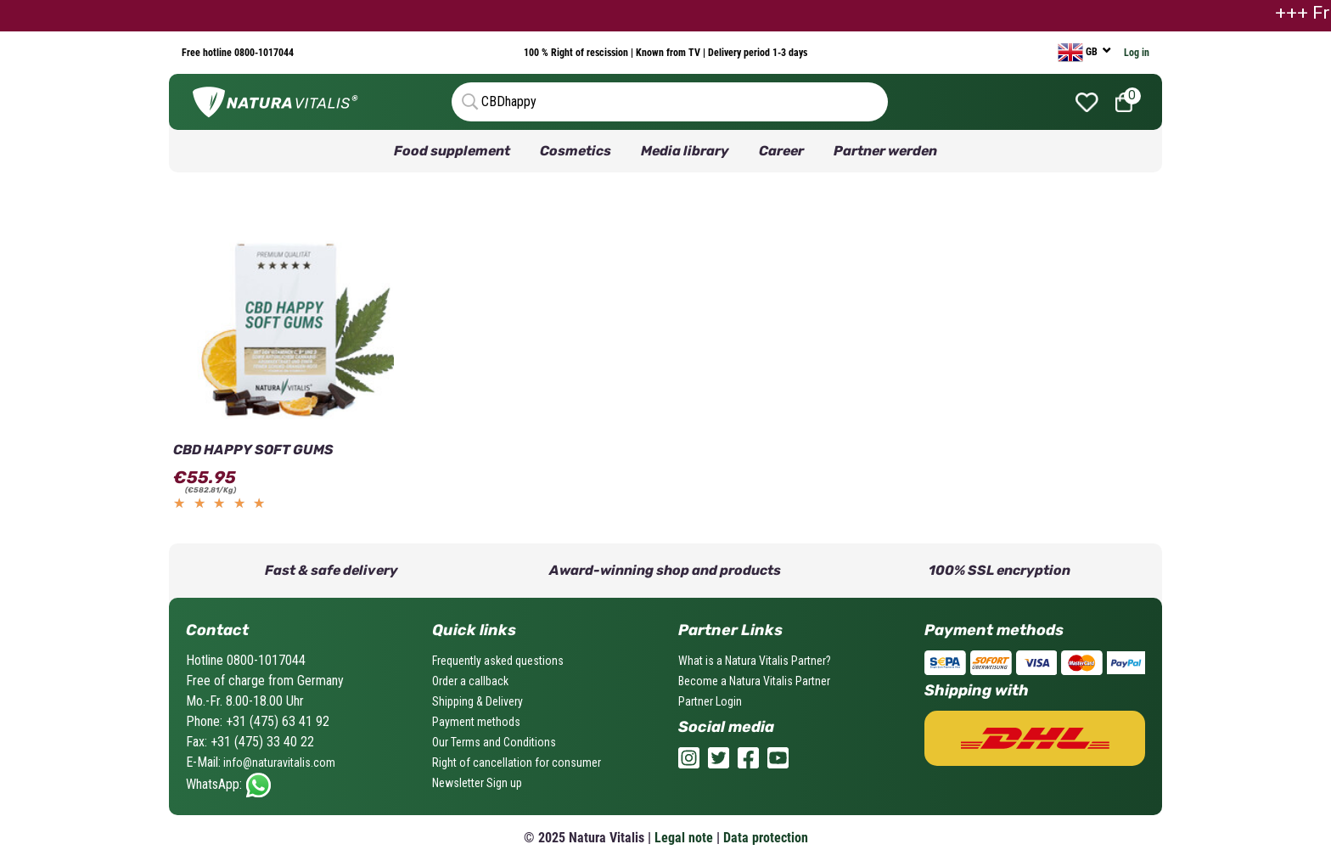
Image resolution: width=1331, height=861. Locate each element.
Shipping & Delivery (477, 701)
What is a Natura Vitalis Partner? (754, 660)
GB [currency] (1079, 52)
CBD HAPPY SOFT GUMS (253, 450)
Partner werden (885, 151)
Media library (685, 151)
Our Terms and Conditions (494, 742)
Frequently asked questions (498, 660)
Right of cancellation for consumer (516, 762)
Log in (1136, 53)
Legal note (683, 838)
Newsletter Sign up (477, 783)
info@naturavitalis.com (278, 762)
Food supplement (452, 151)
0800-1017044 (263, 53)
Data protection (765, 838)
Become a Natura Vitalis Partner (754, 681)
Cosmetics (575, 151)
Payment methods (476, 722)
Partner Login (710, 701)
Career (781, 151)
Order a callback (470, 681)
